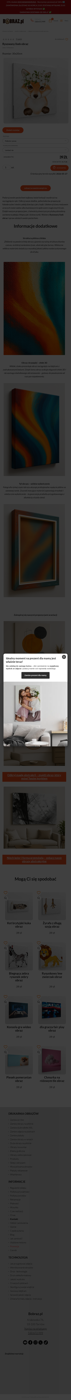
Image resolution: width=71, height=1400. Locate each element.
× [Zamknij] (64, 657)
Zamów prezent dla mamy (35, 675)
